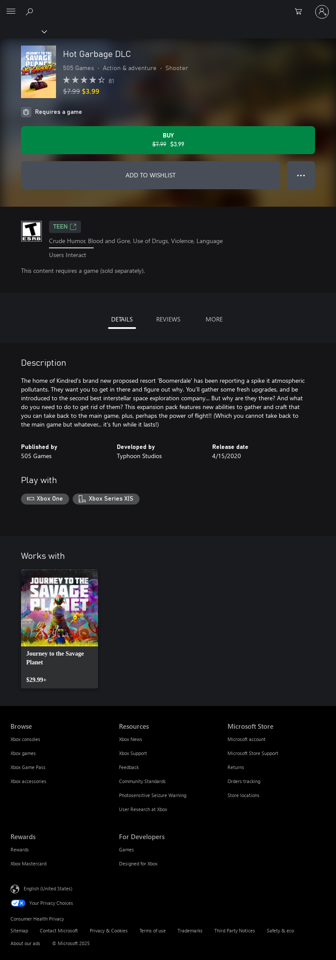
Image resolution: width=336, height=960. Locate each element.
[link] (59, 628)
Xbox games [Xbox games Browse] (23, 753)
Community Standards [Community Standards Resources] (142, 781)
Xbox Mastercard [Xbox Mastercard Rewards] (28, 863)
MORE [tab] (214, 319)
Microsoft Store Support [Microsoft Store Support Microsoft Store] (253, 753)
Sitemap (19, 930)
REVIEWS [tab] (168, 319)
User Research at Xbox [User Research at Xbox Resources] (143, 809)
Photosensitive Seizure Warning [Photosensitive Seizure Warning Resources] (152, 795)
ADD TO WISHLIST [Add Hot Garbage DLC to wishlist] (150, 175)
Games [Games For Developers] (126, 849)
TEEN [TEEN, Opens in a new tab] (65, 226)
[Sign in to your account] (322, 11)
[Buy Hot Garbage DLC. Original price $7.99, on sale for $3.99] (168, 140)
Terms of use (153, 930)
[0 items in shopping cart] (301, 11)
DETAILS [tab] (122, 319)
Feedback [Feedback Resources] (129, 767)
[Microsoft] (167, 6)
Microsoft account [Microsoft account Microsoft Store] (247, 739)
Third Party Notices (234, 930)
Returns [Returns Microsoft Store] (236, 767)
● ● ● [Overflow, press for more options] (301, 175)
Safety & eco (280, 930)
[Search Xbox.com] (30, 11)
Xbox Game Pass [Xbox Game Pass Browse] (28, 767)
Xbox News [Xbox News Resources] (130, 739)
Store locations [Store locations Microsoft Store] (243, 795)
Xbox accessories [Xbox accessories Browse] (28, 781)
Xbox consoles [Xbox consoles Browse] (25, 739)
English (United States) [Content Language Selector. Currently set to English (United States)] (48, 888)
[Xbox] (23, 31)
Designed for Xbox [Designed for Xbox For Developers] (138, 863)
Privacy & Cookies (109, 930)
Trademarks (190, 930)
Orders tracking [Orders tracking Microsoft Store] (244, 781)
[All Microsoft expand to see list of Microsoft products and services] (10, 11)
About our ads (25, 943)
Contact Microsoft (59, 930)
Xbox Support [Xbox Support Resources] (133, 753)
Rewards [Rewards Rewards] (19, 849)
